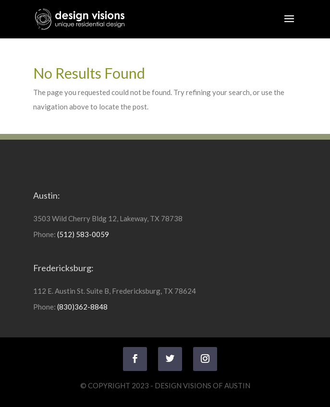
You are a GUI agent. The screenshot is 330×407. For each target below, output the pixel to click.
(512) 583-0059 (83, 234)
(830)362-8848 (82, 306)
